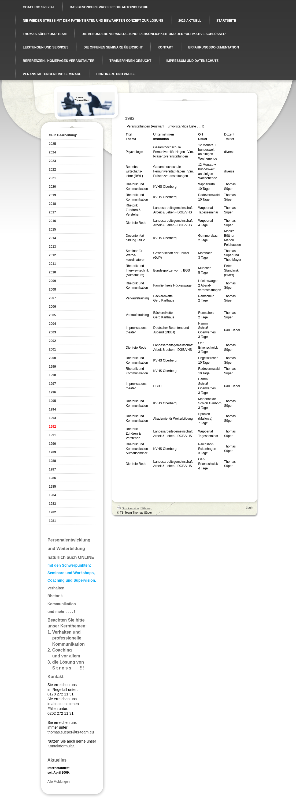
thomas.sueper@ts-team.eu (70, 732)
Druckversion (128, 508)
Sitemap (146, 508)
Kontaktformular (60, 746)
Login (249, 507)
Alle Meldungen (58, 782)
